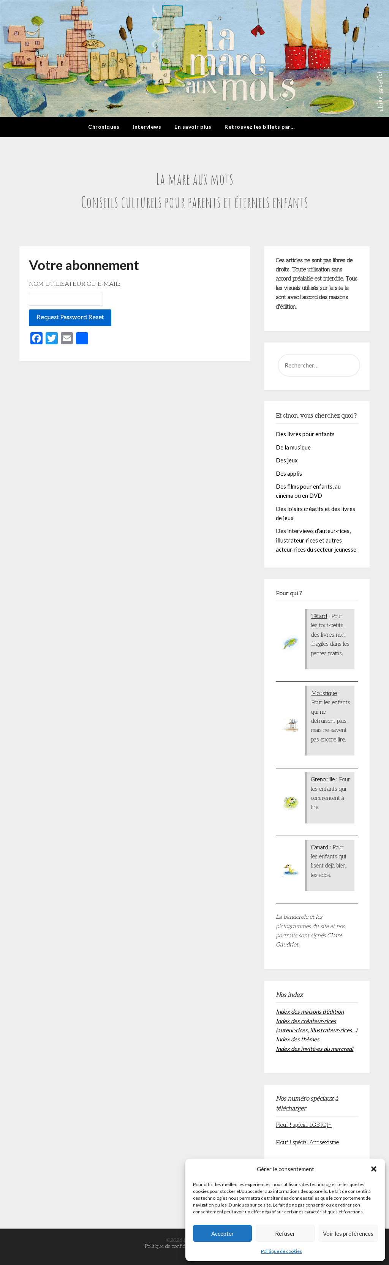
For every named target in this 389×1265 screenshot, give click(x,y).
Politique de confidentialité (173, 1246)
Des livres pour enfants (305, 434)
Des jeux (287, 460)
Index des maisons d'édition (310, 1011)
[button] (374, 1169)
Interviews (147, 126)
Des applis (289, 473)
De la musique (293, 447)
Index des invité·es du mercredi (314, 1048)
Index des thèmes (297, 1039)
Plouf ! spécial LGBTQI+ (304, 1124)
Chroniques (103, 126)
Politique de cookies (281, 1251)
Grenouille (323, 779)
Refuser (285, 1233)
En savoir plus (192, 126)
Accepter (222, 1233)
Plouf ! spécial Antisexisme (307, 1142)
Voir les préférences (348, 1233)
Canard (319, 847)
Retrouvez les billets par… (260, 126)
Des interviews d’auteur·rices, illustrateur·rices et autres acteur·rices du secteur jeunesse (316, 540)
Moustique (324, 693)
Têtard (319, 616)
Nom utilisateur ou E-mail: (74, 284)
